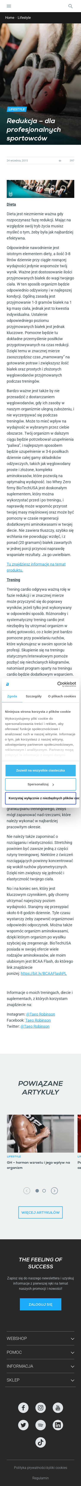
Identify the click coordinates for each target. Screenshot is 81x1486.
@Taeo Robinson (40, 1014)
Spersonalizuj (40, 784)
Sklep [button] (13, 1380)
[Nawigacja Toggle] (8, 6)
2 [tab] (44, 1190)
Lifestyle (24, 18)
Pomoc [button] (14, 1352)
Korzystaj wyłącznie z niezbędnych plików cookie (42, 798)
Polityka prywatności (30, 1468)
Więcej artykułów (40, 1213)
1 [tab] (37, 1190)
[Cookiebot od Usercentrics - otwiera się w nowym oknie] (57, 684)
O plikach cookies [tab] (62, 696)
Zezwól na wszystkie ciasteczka (40, 770)
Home (9, 18)
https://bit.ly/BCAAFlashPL (44, 973)
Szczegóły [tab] (33, 696)
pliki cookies (57, 1468)
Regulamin (40, 1478)
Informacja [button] (20, 1366)
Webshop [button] (17, 1338)
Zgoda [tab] (12, 696)
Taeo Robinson (38, 1020)
